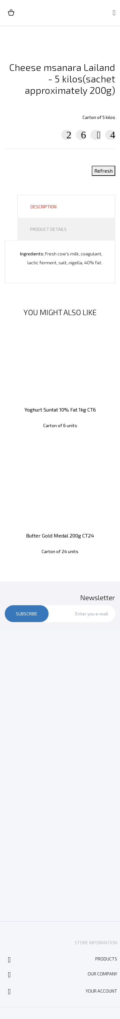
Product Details (48, 229)
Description (43, 206)
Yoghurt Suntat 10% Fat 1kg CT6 (60, 409)
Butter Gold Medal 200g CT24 (60, 535)
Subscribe (26, 613)
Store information (96, 942)
